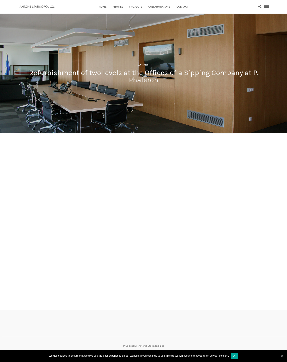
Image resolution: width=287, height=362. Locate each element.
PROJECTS (135, 6)
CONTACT (182, 6)
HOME (103, 6)
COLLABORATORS (159, 6)
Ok (234, 355)
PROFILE (118, 6)
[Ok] (282, 356)
